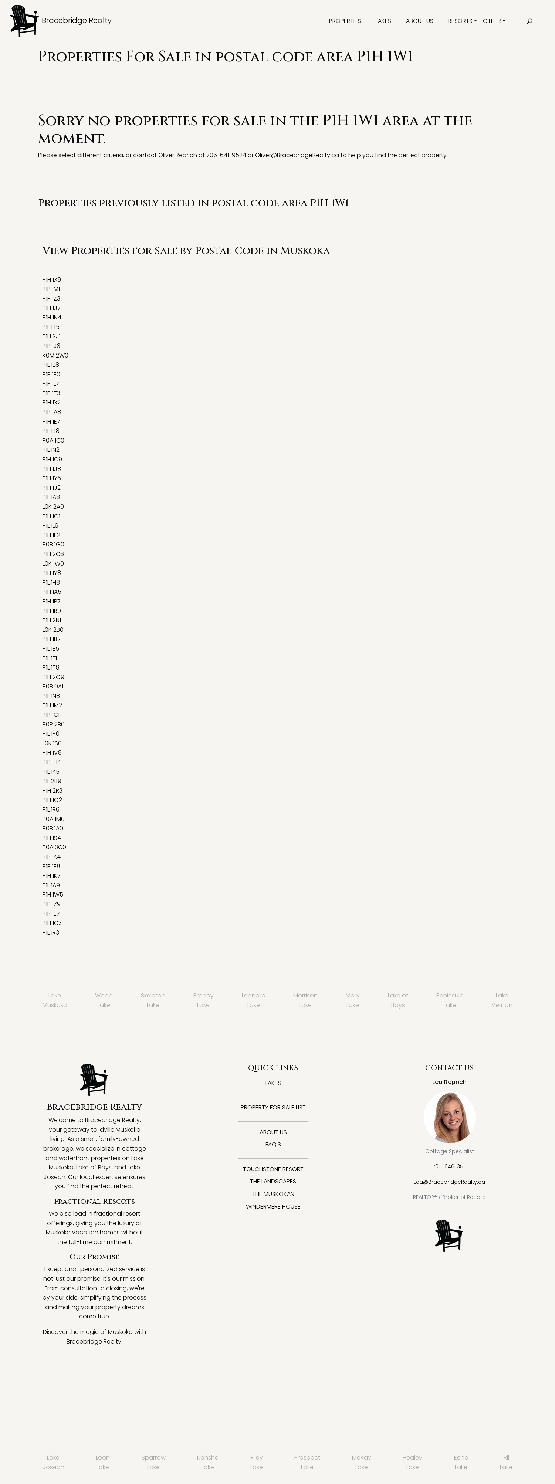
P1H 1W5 (53, 894)
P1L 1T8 (51, 667)
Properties (345, 21)
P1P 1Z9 (52, 904)
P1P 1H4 (52, 762)
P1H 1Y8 (52, 573)
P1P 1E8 (51, 866)
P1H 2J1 (52, 336)
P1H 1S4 (52, 838)
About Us (419, 21)
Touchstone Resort (273, 1169)
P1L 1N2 (51, 449)
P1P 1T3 (51, 393)
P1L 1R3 (51, 932)
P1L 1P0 (51, 733)
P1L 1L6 (50, 525)
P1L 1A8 (51, 497)
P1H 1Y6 (52, 478)
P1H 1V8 (52, 752)
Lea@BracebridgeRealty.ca (449, 1182)
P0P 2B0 (54, 724)
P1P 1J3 (51, 346)
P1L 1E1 (50, 658)
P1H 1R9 (52, 611)
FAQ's (273, 1144)
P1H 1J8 (52, 469)
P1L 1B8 (51, 431)
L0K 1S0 (52, 743)
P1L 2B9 (52, 781)
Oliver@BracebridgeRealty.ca (297, 155)
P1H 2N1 (52, 620)
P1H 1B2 (52, 639)
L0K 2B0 (53, 630)
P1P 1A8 (52, 412)
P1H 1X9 (52, 279)
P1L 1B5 (51, 327)
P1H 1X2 (52, 402)
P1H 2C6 (53, 554)
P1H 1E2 (51, 535)
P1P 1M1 (51, 289)
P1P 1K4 (52, 857)
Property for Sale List (273, 1107)
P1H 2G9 (53, 677)
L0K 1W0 (53, 563)
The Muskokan (273, 1194)
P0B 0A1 (53, 686)
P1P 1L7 (51, 383)
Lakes (383, 21)
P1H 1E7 (51, 421)
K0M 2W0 (55, 355)
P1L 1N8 (51, 696)
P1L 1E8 (51, 364)
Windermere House (273, 1206)
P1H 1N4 (52, 317)
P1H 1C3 (52, 923)
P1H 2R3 (52, 790)
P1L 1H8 (51, 582)
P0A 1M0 (54, 819)
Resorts (460, 21)
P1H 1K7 (52, 875)
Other (492, 21)
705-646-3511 (449, 1166)
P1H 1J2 (52, 488)
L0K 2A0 (53, 506)
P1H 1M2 (52, 705)
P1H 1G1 (51, 516)
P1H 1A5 (52, 591)
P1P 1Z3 (51, 298)
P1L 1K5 (51, 772)
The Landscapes (273, 1181)
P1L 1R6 (51, 809)
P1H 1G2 (52, 800)
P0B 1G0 (53, 544)
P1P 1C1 (51, 715)
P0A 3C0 (54, 847)
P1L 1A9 (51, 885)
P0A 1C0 (53, 440)
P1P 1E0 (51, 374)
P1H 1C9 (52, 459)
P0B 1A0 (53, 828)
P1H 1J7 (52, 308)
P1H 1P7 (52, 601)
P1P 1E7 (51, 913)
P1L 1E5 (51, 648)
